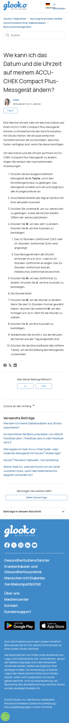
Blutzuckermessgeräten (17, 26)
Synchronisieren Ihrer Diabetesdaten (24, 22)
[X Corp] (10, 365)
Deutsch (50, 6)
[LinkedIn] (15, 365)
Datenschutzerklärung (42, 703)
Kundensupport (17, 611)
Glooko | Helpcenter (14, 18)
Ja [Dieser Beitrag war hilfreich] (25, 386)
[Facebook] (5, 365)
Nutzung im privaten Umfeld (46, 18)
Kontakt (11, 605)
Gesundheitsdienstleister (27, 560)
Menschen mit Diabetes (24, 578)
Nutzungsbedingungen (17, 707)
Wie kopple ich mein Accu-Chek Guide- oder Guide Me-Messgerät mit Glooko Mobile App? (32, 451)
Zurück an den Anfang (19, 405)
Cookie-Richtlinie (42, 707)
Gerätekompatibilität (22, 584)
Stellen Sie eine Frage (36, 497)
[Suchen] (34, 35)
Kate (16, 100)
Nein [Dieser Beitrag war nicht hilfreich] (44, 386)
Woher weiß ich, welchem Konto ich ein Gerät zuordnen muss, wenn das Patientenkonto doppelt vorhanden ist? (31, 471)
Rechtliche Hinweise (16, 703)
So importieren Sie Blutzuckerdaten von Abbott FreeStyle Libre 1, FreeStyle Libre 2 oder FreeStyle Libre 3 (33, 438)
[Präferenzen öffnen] (5, 716)
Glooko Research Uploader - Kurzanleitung (30, 460)
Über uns (12, 593)
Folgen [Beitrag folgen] (10, 110)
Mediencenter (16, 599)
